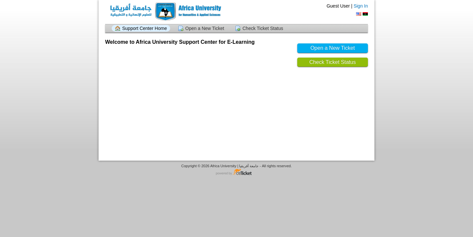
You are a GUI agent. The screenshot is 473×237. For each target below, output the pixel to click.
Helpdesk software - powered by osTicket (236, 172)
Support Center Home (144, 28)
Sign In (360, 6)
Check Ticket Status (262, 28)
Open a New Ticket (204, 28)
